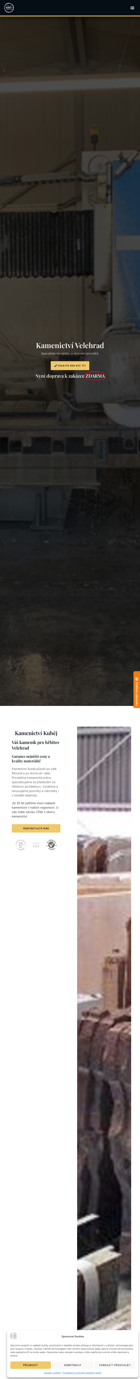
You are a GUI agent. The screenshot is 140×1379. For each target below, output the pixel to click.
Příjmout (30, 1365)
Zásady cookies (52, 1372)
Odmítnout (73, 1365)
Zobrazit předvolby (114, 1365)
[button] (132, 8)
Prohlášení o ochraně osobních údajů (81, 1372)
